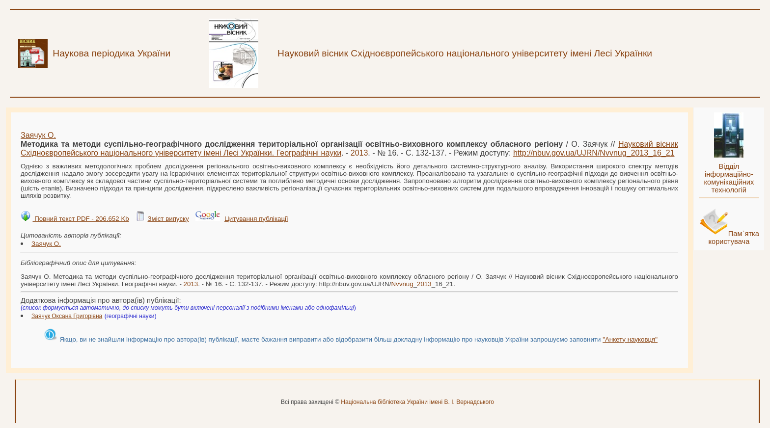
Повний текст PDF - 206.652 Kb (80, 218)
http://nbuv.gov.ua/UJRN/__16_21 (594, 153)
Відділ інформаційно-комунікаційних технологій (729, 178)
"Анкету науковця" (630, 339)
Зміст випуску (168, 218)
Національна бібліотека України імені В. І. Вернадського (417, 402)
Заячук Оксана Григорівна (66, 316)
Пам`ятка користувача (733, 237)
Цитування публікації (256, 218)
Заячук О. (38, 135)
